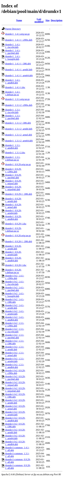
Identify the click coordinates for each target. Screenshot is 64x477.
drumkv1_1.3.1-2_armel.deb (18, 135)
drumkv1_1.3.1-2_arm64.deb (19, 140)
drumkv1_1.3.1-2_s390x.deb (18, 105)
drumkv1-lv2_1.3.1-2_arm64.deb (14, 360)
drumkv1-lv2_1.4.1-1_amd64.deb (14, 318)
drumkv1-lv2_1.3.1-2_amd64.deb (14, 366)
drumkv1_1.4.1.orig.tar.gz (17, 34)
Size (47, 20)
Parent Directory (13, 29)
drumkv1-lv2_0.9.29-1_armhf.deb (15, 401)
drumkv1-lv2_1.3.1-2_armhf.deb (14, 348)
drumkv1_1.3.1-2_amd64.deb (12, 146)
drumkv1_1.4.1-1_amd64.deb (12, 81)
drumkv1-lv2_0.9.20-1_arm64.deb (15, 437)
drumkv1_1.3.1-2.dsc (15, 152)
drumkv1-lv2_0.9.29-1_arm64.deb (15, 413)
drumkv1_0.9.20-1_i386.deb (18, 241)
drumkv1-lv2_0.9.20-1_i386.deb (15, 425)
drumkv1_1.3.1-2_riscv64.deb (12, 111)
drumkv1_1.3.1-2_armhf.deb (18, 129)
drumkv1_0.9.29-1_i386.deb (18, 194)
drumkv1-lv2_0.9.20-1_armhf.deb (15, 431)
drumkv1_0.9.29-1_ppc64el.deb (13, 176)
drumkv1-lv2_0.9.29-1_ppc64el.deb (15, 377)
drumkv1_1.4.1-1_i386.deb (18, 63)
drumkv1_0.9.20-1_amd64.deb (13, 259)
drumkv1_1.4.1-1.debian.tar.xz (12, 93)
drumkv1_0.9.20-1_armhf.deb (13, 247)
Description (56, 20)
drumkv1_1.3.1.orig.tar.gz (17, 99)
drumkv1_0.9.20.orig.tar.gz (18, 235)
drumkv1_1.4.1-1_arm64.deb (19, 75)
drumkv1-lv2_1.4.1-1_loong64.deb (14, 294)
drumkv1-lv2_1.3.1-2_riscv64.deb (14, 330)
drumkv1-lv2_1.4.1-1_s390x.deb (14, 277)
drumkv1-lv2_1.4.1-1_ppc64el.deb (14, 288)
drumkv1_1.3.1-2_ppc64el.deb (12, 117)
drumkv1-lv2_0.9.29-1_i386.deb (15, 395)
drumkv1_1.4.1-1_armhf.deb (18, 69)
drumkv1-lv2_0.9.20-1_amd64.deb (15, 443)
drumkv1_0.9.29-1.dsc (15, 223)
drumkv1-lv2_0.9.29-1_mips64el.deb (15, 389)
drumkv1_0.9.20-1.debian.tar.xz (13, 271)
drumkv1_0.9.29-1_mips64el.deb (13, 188)
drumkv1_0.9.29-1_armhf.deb (13, 200)
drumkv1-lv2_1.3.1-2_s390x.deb (14, 324)
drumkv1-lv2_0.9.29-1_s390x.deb (15, 371)
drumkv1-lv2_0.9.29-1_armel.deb (15, 407)
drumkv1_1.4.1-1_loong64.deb (12, 57)
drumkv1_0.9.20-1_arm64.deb (13, 253)
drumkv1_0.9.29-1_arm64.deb (13, 211)
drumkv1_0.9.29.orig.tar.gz (18, 164)
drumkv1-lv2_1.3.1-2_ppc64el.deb (14, 336)
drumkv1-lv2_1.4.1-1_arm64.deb (14, 312)
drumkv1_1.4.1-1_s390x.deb (18, 40)
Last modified (39, 20)
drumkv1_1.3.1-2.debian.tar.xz (12, 158)
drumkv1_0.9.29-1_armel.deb (13, 205)
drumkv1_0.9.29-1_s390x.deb (13, 170)
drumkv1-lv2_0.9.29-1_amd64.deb (15, 419)
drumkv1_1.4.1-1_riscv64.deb (12, 45)
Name (19, 20)
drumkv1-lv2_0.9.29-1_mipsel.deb (15, 383)
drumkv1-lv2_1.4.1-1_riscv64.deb (14, 283)
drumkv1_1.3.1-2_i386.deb (18, 123)
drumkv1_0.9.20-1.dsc (15, 265)
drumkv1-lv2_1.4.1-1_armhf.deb (14, 306)
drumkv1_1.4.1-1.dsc (15, 87)
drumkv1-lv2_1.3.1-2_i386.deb (14, 342)
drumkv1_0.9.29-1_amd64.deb (13, 217)
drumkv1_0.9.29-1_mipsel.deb (13, 182)
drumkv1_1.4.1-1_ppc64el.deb (12, 51)
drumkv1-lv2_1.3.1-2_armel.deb (14, 354)
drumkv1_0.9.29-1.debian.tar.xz (13, 229)
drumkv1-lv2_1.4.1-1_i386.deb (14, 300)
